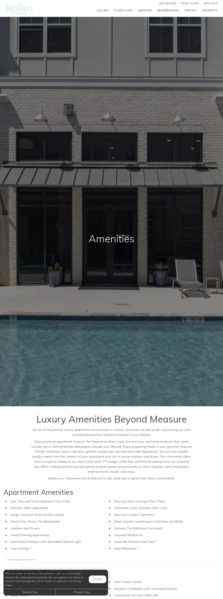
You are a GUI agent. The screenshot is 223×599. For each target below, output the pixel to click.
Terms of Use (29, 592)
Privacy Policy (82, 592)
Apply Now (210, 3)
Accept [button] (97, 579)
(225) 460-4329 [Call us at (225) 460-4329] (167, 3)
